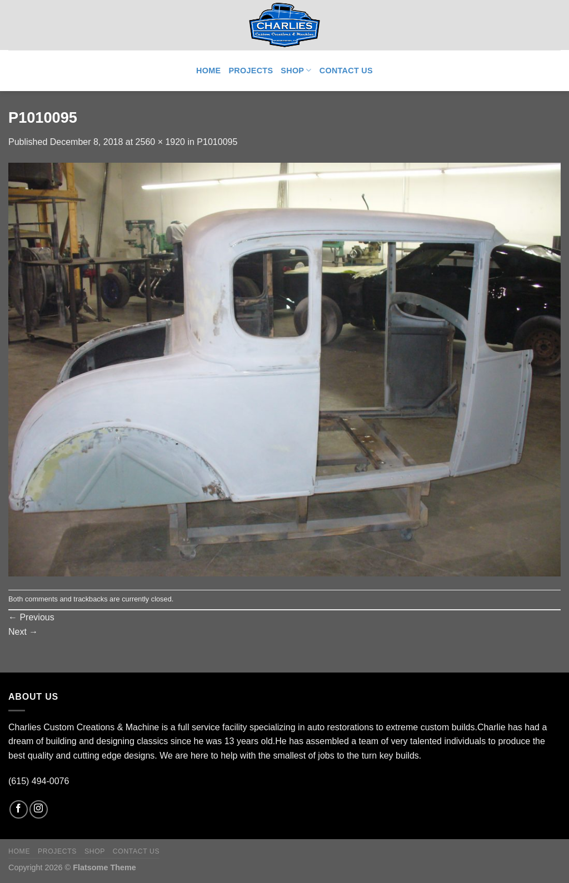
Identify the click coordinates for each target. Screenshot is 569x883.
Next (23, 631)
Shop (296, 70)
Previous (31, 617)
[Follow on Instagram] (38, 809)
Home (208, 70)
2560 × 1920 (160, 142)
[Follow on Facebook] (18, 809)
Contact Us (346, 70)
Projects (250, 70)
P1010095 (217, 142)
